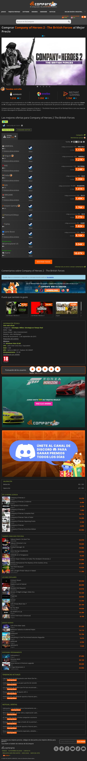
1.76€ (80, 207)
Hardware (43, 12)
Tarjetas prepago (14, 12)
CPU (4, 346)
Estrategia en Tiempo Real (34, 328)
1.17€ (80, 149)
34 (3, 148)
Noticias (52, 12)
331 (4, 158)
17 (3, 255)
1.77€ (80, 217)
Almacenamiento (9, 352)
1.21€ (80, 159)
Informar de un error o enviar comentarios (70, 267)
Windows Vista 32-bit (13, 343)
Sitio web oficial (8, 325)
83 (3, 197)
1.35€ (80, 179)
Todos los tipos (8, 130)
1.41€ (80, 189)
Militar (21, 328)
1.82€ (80, 226)
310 (4, 187)
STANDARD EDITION (24, 130)
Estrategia (15, 328)
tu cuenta (50, 277)
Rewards (35, 12)
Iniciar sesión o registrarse (74, 12)
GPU (4, 350)
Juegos (3, 12)
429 (4, 208)
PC (5, 122)
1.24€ (80, 169)
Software (26, 12)
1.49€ (80, 198)
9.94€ (80, 244)
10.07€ (79, 253)
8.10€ (80, 235)
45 (3, 168)
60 (3, 178)
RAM (4, 348)
